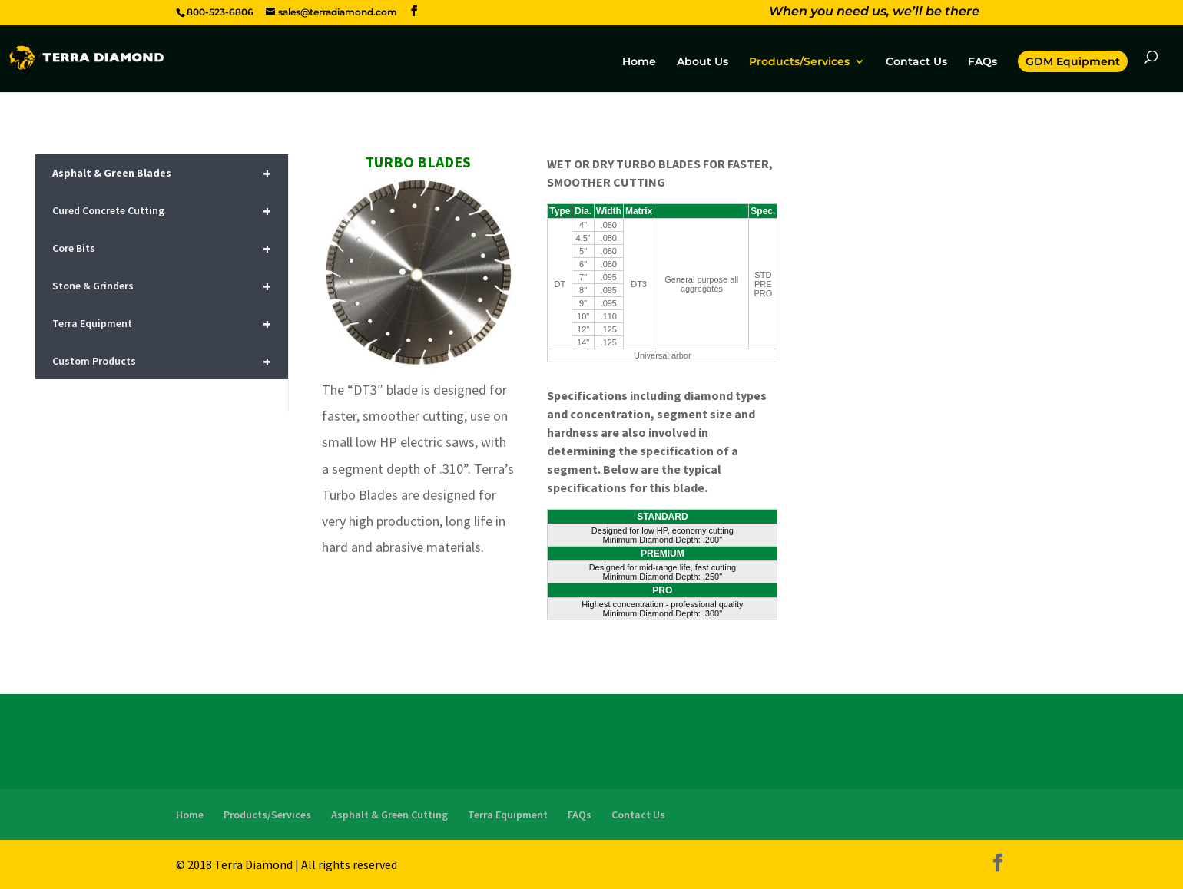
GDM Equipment (1073, 61)
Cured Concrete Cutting (161, 210)
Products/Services (799, 62)
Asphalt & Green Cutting (389, 814)
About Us (702, 62)
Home (639, 62)
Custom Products (161, 361)
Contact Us (916, 62)
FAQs (982, 62)
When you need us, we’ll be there (874, 12)
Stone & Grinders (161, 286)
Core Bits (161, 248)
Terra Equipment (161, 323)
